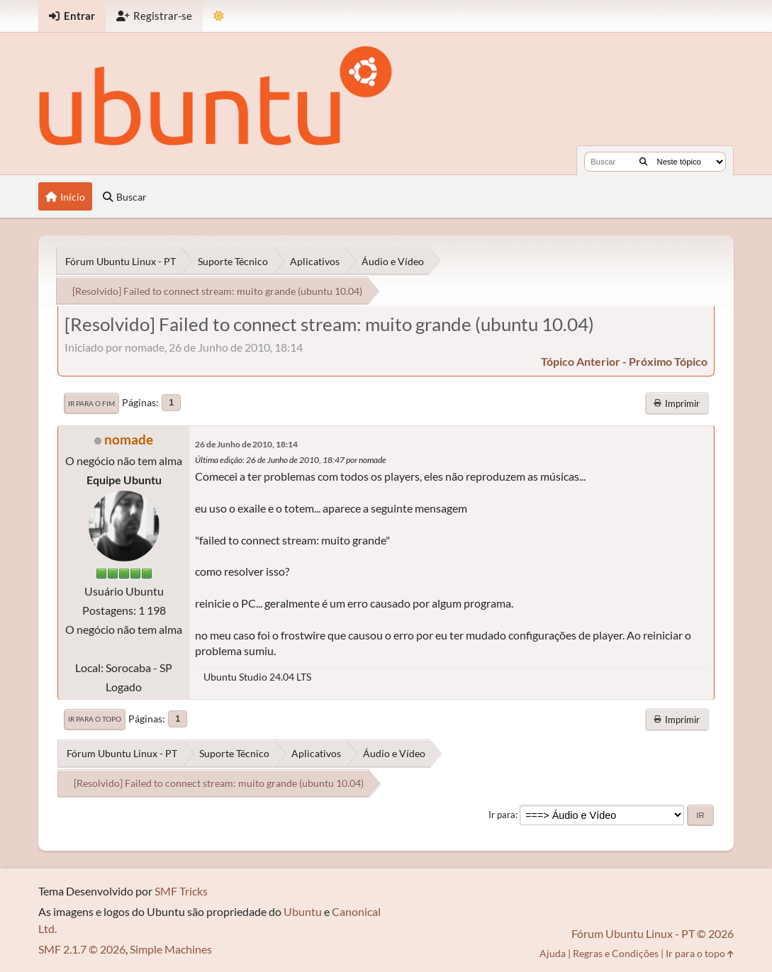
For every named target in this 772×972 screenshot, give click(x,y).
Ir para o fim (91, 403)
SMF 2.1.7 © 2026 (81, 949)
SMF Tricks (181, 891)
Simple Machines (171, 949)
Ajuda (552, 953)
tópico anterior (580, 361)
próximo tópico (668, 361)
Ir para (501, 814)
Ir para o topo (94, 719)
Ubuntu (303, 911)
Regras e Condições (616, 953)
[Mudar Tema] (219, 16)
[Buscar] (643, 162)
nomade (128, 439)
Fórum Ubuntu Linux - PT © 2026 (652, 933)
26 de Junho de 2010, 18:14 (246, 444)
